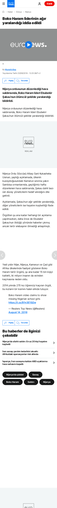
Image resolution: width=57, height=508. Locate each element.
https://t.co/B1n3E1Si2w (22, 302)
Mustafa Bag (10, 69)
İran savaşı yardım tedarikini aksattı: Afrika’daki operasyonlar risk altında (20, 352)
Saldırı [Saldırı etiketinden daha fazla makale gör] (31, 381)
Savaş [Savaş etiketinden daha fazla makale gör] (35, 374)
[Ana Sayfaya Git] (11, 3)
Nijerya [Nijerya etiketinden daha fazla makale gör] (46, 381)
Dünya (19, 12)
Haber (10, 12)
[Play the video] (28, 45)
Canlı (49, 3)
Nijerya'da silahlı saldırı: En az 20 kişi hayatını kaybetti (24, 342)
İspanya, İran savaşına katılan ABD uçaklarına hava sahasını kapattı (24, 362)
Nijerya (28, 12)
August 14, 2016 (18, 312)
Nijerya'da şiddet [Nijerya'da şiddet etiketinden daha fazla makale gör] (15, 374)
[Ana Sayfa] (3, 12)
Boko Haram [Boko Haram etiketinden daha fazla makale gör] (12, 381)
